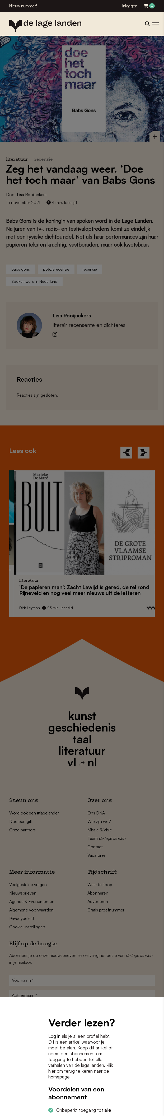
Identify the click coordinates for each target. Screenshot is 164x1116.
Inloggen (129, 5)
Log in (54, 1036)
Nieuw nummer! (23, 5)
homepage (58, 1077)
